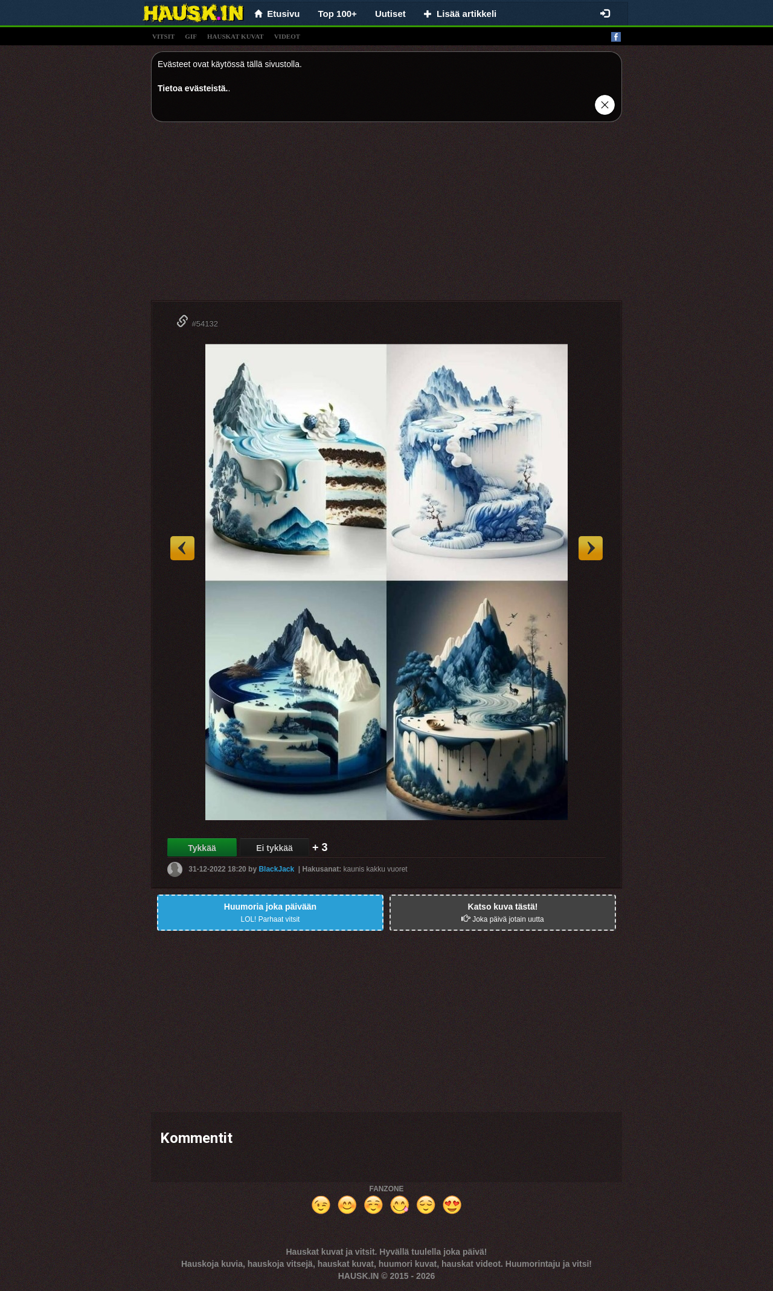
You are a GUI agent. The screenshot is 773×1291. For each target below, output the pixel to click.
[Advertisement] (386, 215)
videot (287, 36)
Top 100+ (337, 13)
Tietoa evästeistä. (193, 88)
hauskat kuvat (235, 36)
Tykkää (202, 848)
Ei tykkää (274, 848)
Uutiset (390, 13)
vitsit (163, 36)
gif (191, 36)
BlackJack (276, 869)
